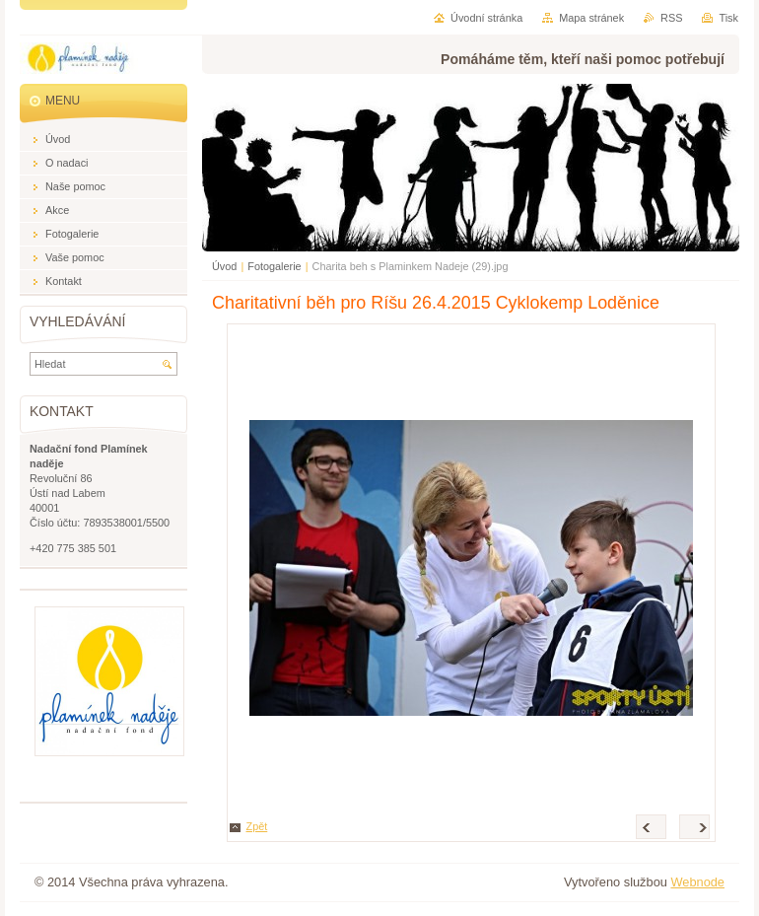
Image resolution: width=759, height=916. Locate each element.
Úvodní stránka (486, 18)
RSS (671, 18)
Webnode (697, 882)
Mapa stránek (591, 18)
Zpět (257, 826)
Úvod (224, 266)
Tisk (728, 18)
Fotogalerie (274, 266)
